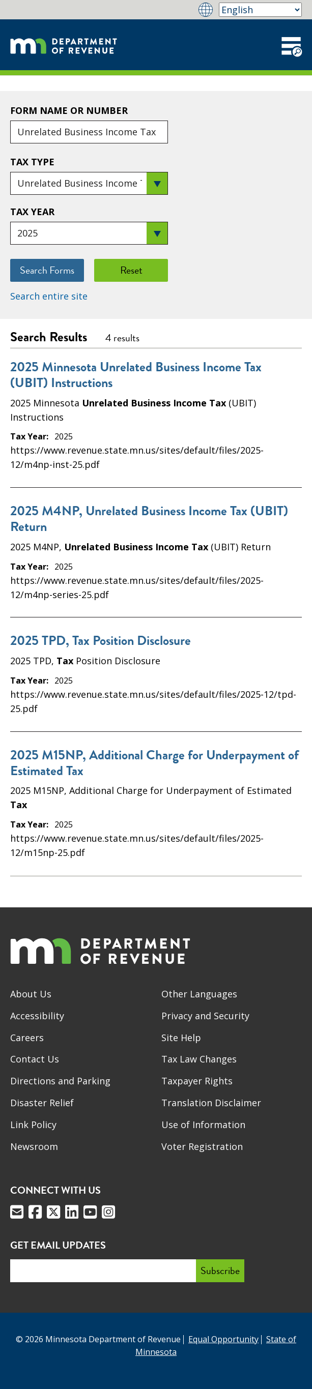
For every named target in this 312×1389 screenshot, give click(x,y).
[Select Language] (260, 10)
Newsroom (34, 1146)
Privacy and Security (205, 1016)
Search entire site (49, 296)
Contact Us (34, 1059)
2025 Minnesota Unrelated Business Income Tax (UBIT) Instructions (136, 375)
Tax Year (32, 211)
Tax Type (32, 162)
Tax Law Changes (199, 1059)
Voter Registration (202, 1146)
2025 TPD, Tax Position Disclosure (100, 640)
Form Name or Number (69, 110)
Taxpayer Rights (197, 1081)
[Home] (63, 45)
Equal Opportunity (223, 1339)
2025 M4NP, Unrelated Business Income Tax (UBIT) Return (149, 518)
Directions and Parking (60, 1081)
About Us (30, 994)
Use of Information (203, 1124)
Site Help (181, 1037)
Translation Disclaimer (211, 1103)
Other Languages (199, 994)
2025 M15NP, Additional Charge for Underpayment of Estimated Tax (154, 763)
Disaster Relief (42, 1103)
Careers (27, 1037)
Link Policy (33, 1124)
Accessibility (37, 1016)
